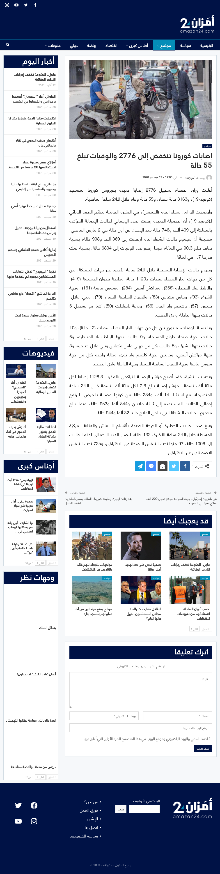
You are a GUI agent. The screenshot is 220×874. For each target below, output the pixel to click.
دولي (74, 45)
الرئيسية (206, 45)
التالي (194, 628)
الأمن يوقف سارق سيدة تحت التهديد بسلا (35, 317)
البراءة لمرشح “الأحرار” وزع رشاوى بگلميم (32, 295)
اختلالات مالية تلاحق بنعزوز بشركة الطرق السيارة (32, 120)
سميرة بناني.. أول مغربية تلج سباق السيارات (22, 505)
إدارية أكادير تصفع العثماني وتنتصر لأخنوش (32, 251)
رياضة (91, 45)
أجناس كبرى (138, 45)
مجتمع (165, 45)
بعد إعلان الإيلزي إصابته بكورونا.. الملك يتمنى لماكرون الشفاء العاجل (98, 500)
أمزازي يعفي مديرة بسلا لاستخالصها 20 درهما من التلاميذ (32, 164)
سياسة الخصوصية (83, 835)
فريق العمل (89, 810)
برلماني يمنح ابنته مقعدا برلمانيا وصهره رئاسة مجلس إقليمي (33, 186)
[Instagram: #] (34, 821)
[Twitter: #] (18, 805)
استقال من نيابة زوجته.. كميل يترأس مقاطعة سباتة (35, 230)
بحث (121, 808)
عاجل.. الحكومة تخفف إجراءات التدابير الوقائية (35, 76)
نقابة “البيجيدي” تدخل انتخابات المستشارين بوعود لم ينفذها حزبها (31, 273)
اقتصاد (111, 45)
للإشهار (92, 818)
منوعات (54, 45)
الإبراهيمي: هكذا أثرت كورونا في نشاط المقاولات (20, 484)
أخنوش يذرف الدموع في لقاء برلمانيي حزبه (36, 142)
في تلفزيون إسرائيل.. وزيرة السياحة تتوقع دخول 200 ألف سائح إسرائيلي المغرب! (182, 500)
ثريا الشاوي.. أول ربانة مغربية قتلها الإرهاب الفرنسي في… (20, 527)
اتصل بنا (91, 827)
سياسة (185, 45)
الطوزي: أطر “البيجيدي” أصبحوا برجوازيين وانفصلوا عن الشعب (34, 98)
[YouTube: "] (18, 821)
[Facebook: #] (34, 805)
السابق (206, 628)
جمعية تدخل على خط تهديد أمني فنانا (33, 208)
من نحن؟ (91, 801)
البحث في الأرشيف (146, 801)
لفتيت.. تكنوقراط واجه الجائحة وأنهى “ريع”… (22, 548)
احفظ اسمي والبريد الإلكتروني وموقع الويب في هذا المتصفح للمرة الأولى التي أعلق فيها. (145, 738)
